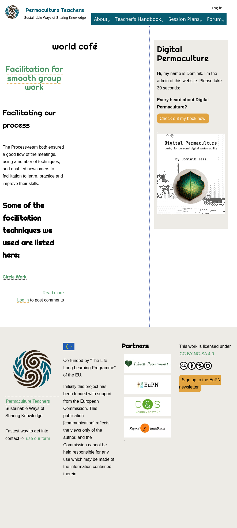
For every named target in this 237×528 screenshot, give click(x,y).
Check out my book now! (183, 118)
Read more (53, 293)
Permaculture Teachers (55, 10)
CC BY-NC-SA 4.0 (197, 354)
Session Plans (184, 19)
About (100, 19)
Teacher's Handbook (138, 19)
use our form (38, 438)
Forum (214, 19)
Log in (217, 7)
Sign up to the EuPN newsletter (200, 383)
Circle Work (15, 277)
